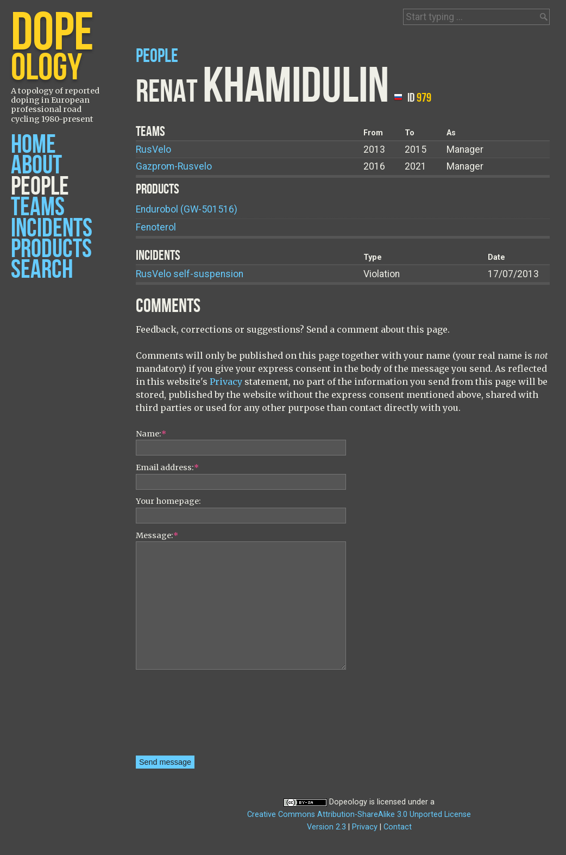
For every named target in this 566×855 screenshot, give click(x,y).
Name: (151, 434)
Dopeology (348, 802)
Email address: (167, 467)
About (36, 165)
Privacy (226, 381)
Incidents (51, 228)
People (40, 186)
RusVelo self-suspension (189, 274)
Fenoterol (156, 227)
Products (51, 249)
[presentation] (180, 716)
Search (42, 269)
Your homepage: (168, 501)
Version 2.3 (326, 827)
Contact (397, 827)
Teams (38, 207)
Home (33, 144)
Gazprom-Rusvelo (174, 166)
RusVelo (153, 149)
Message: (157, 535)
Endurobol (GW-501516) (186, 209)
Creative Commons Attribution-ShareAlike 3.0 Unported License (359, 814)
